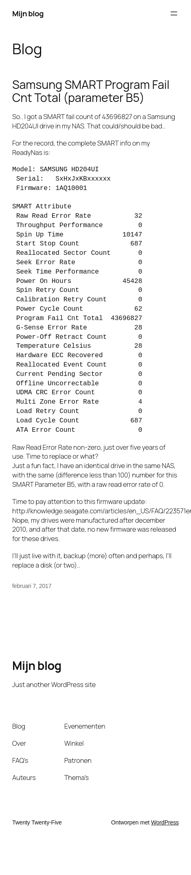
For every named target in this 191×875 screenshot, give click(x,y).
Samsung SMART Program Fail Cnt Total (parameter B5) (90, 91)
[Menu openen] (174, 13)
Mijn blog (28, 13)
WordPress (165, 822)
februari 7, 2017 (31, 586)
